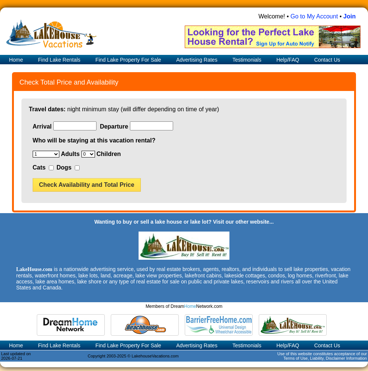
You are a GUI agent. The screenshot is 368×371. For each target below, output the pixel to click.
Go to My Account (314, 16)
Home (15, 60)
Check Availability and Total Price (86, 185)
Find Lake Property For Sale (128, 60)
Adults (70, 154)
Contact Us (327, 60)
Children (109, 154)
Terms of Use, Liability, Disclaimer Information (325, 358)
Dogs (63, 167)
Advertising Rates (196, 60)
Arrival (42, 126)
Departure (114, 126)
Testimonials (246, 60)
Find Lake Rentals (59, 60)
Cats (39, 167)
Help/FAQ (287, 60)
